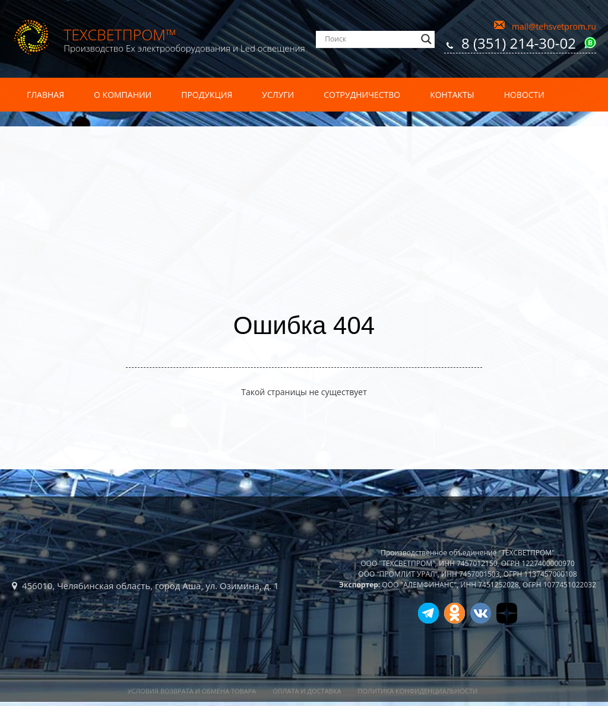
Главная (45, 94)
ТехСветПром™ (120, 34)
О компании (122, 94)
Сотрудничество (362, 94)
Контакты (452, 94)
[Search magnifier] (426, 39)
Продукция (206, 94)
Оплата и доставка (307, 690)
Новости (524, 94)
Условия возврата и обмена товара (192, 690)
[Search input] (370, 39)
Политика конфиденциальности (417, 690)
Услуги (278, 94)
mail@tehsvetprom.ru (554, 26)
